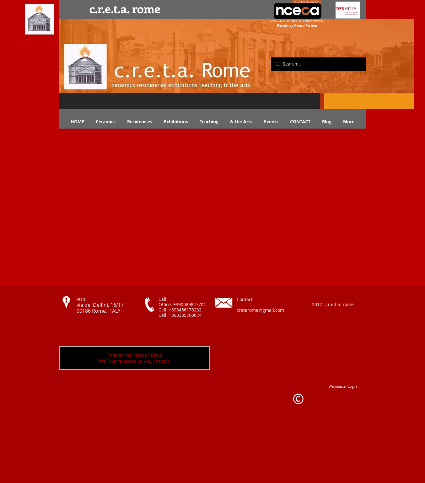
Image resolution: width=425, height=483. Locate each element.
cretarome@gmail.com (260, 310)
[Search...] (318, 64)
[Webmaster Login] (342, 386)
